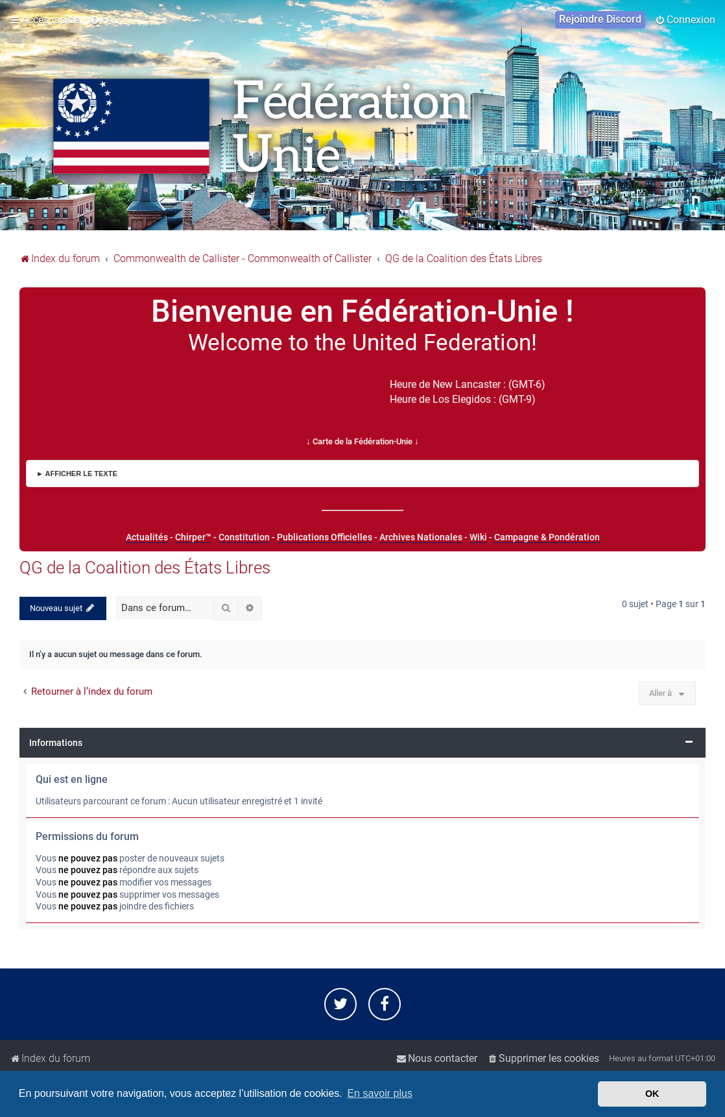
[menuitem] (104, 20)
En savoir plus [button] (379, 1093)
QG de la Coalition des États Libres (144, 567)
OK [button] (652, 1093)
